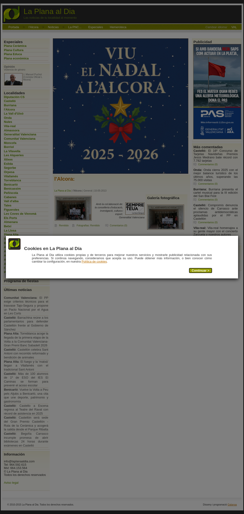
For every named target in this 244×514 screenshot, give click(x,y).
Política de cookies (94, 261)
